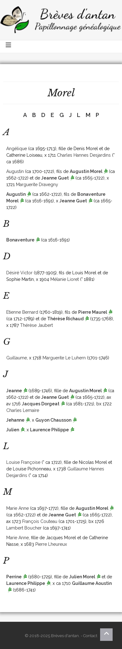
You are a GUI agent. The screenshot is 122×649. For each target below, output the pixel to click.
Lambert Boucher (24, 527)
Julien (12, 429)
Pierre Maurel (92, 312)
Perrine (14, 576)
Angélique (16, 148)
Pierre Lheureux (51, 544)
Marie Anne (17, 508)
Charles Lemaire (22, 410)
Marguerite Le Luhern (64, 357)
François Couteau (39, 521)
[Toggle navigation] (9, 46)
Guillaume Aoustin (92, 583)
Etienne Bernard (22, 312)
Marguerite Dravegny (37, 184)
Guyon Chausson (53, 420)
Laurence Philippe (49, 429)
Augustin (15, 171)
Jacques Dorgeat (40, 403)
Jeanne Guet (55, 177)
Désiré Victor (19, 272)
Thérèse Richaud (65, 318)
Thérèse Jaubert (36, 325)
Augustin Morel (86, 171)
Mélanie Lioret (64, 279)
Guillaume (16, 357)
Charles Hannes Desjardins (84, 155)
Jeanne (14, 390)
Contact (90, 635)
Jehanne (15, 420)
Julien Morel (82, 576)
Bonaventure (20, 239)
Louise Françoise (23, 462)
